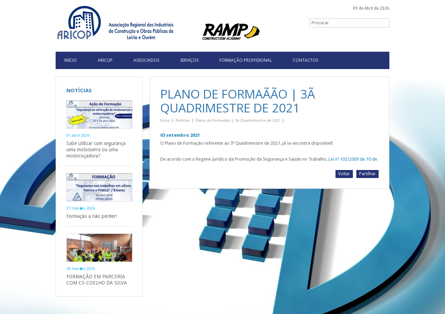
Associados (146, 60)
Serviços (189, 60)
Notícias (183, 120)
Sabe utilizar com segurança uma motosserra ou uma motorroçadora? (96, 150)
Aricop (105, 60)
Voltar (344, 173)
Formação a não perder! (91, 216)
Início (165, 120)
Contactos (305, 60)
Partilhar (367, 173)
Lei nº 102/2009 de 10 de (353, 159)
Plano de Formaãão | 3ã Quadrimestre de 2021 (238, 120)
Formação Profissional (245, 60)
